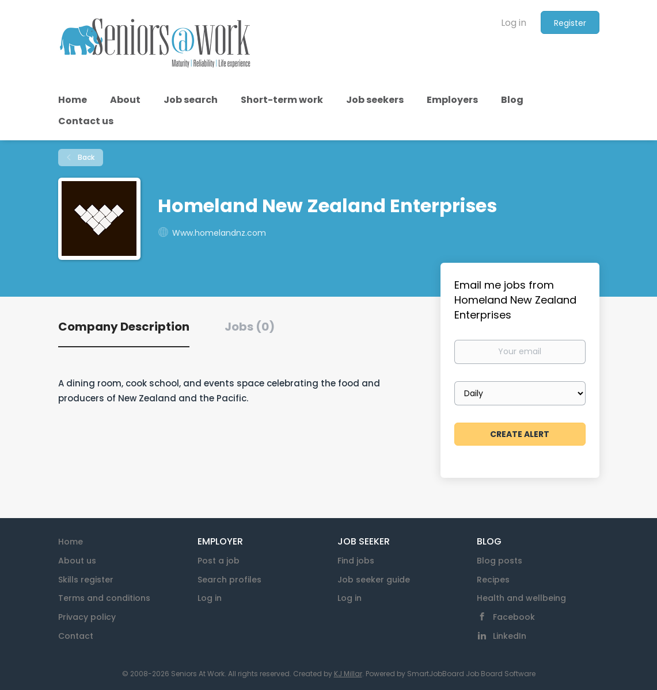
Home (70, 541)
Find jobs (355, 560)
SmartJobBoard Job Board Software (471, 673)
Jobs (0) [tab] (250, 327)
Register (570, 23)
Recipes (493, 579)
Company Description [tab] (123, 327)
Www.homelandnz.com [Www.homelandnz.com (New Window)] (219, 233)
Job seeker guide (373, 579)
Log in (513, 22)
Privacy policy (87, 617)
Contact (75, 636)
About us (77, 560)
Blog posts (499, 560)
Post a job (219, 560)
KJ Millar (348, 673)
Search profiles (229, 579)
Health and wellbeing (521, 598)
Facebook (514, 617)
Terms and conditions (104, 598)
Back (85, 157)
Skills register (85, 579)
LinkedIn (509, 636)
